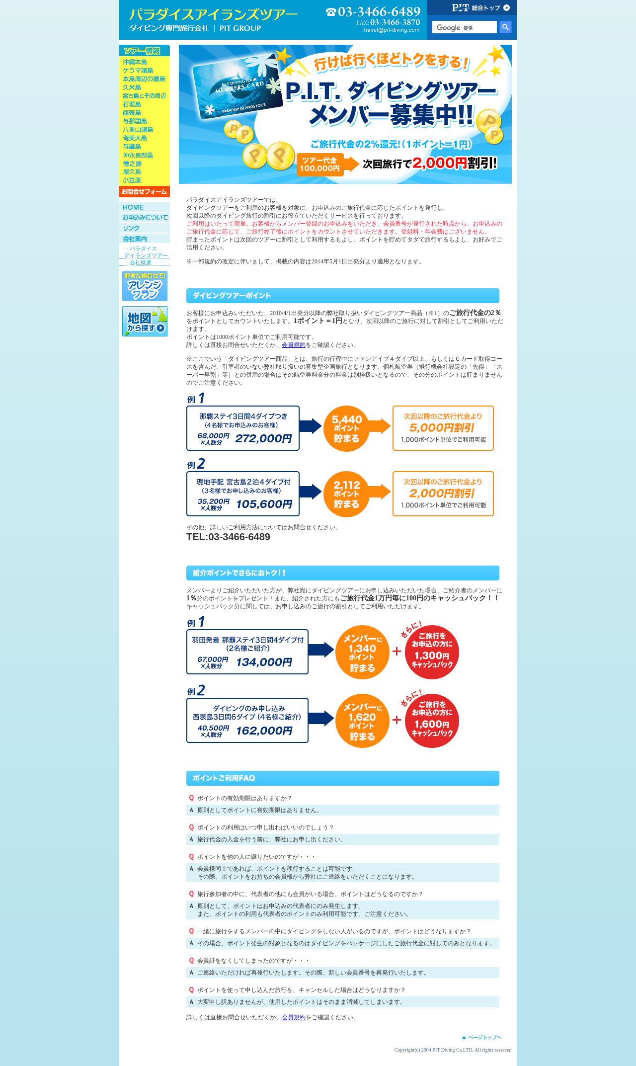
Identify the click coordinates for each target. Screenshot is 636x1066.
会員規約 (294, 344)
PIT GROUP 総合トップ (472, 7)
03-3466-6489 (373, 20)
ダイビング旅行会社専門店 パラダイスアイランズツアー (213, 19)
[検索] (463, 27)
